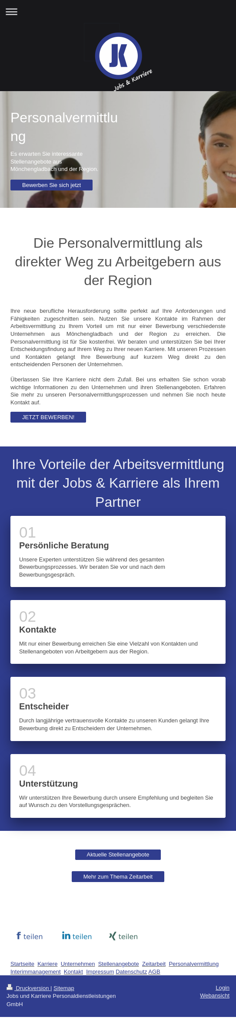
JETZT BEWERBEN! (48, 417)
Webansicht (214, 995)
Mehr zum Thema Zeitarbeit (118, 876)
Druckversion (28, 988)
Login (222, 987)
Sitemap (63, 988)
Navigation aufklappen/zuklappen (118, 11)
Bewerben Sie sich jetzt (51, 185)
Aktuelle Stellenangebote (118, 854)
